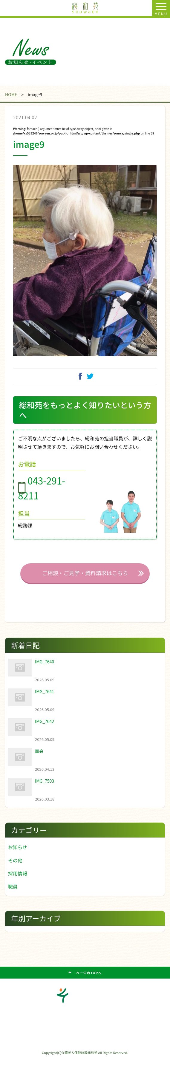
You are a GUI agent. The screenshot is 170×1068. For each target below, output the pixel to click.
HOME (11, 94)
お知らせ (17, 856)
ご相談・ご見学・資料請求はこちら (85, 582)
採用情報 (17, 882)
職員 (13, 896)
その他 (15, 869)
